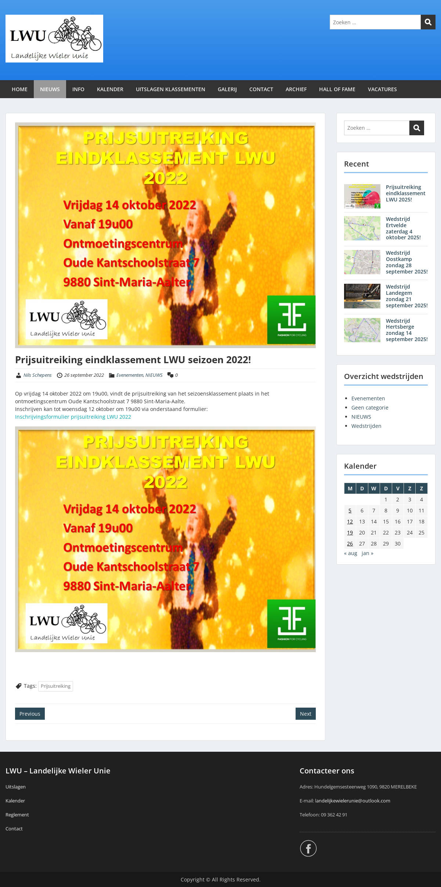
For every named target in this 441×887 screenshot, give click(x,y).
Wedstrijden (366, 425)
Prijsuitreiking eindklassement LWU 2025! (406, 193)
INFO (78, 89)
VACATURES (382, 89)
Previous (29, 713)
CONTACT (261, 89)
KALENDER (110, 89)
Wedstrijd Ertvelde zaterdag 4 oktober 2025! (403, 228)
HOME (20, 89)
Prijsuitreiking (56, 686)
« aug (350, 553)
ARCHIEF (296, 89)
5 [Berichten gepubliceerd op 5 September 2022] (349, 510)
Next (305, 713)
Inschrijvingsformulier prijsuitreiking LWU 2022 (73, 416)
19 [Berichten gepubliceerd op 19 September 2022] (350, 532)
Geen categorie (369, 407)
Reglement (17, 814)
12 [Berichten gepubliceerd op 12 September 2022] (350, 521)
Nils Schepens (38, 375)
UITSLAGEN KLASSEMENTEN (170, 89)
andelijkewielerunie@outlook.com (353, 800)
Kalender (15, 800)
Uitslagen (16, 786)
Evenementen (129, 375)
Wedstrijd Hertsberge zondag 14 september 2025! (407, 330)
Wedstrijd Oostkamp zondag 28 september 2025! (407, 262)
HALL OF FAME (337, 89)
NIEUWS (50, 89)
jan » (367, 553)
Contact (14, 828)
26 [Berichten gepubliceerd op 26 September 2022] (350, 543)
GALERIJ (227, 89)
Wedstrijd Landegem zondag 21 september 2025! (407, 295)
